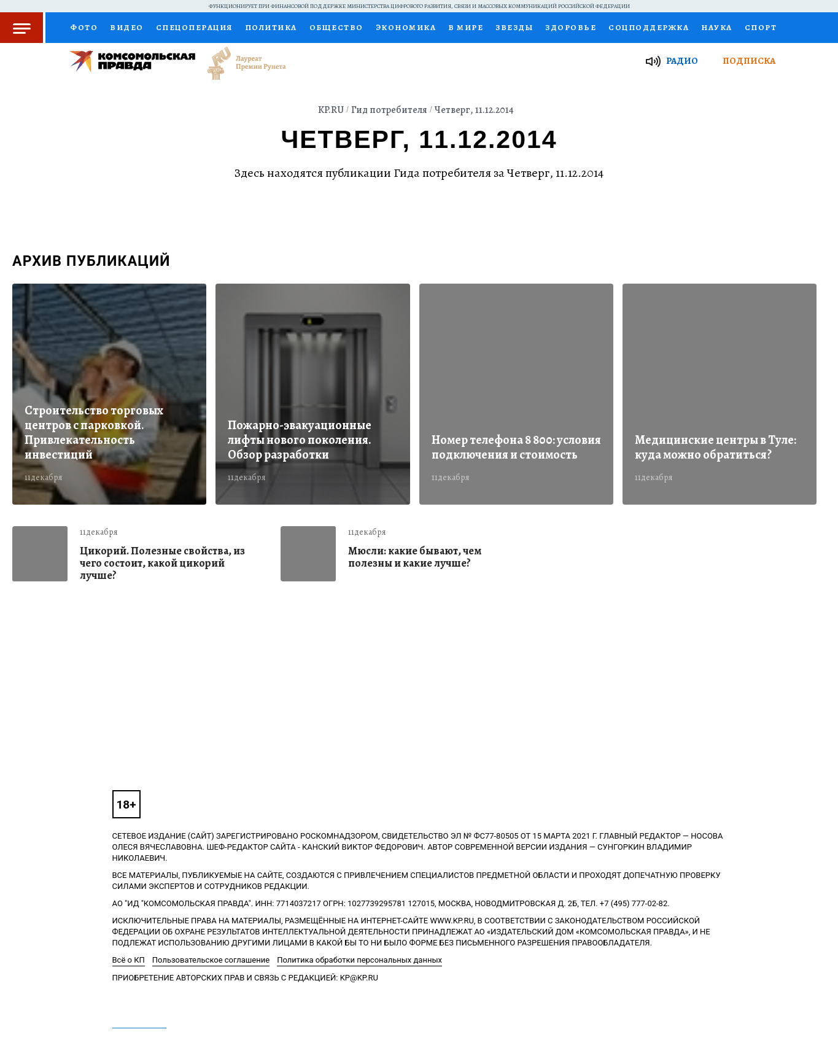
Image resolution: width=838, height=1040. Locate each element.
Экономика (406, 27)
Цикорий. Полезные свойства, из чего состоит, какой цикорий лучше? (162, 563)
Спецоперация (194, 27)
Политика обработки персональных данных (359, 959)
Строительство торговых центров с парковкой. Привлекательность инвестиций (94, 432)
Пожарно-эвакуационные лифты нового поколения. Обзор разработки (299, 440)
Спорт (761, 27)
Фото (84, 27)
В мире (465, 27)
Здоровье (570, 27)
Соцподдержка (648, 27)
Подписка (749, 61)
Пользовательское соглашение (211, 959)
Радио (682, 61)
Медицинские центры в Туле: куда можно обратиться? (715, 447)
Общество (336, 27)
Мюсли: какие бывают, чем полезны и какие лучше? (414, 557)
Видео (127, 27)
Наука (716, 27)
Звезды (514, 27)
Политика (271, 27)
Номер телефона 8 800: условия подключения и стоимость (516, 447)
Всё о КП (128, 959)
